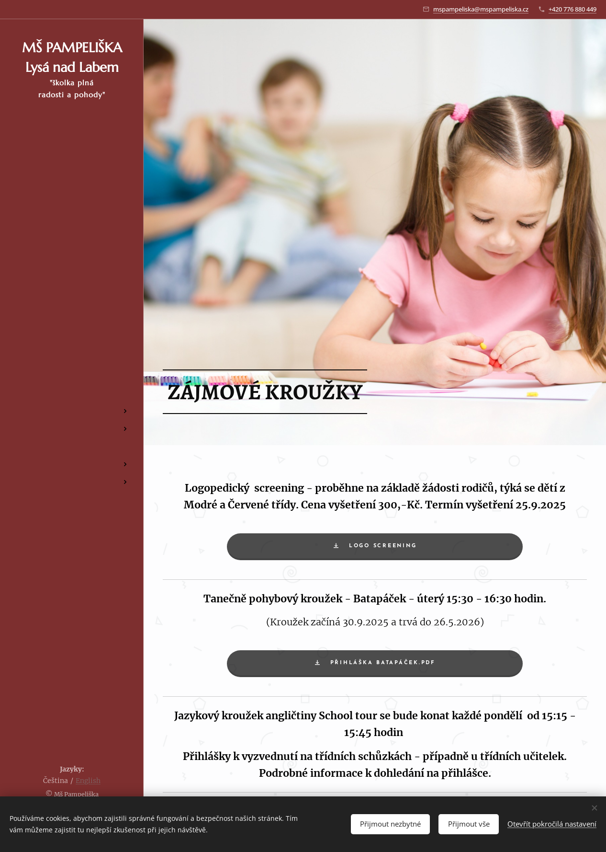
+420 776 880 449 (572, 9)
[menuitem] (72, 347)
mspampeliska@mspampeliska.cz (480, 9)
